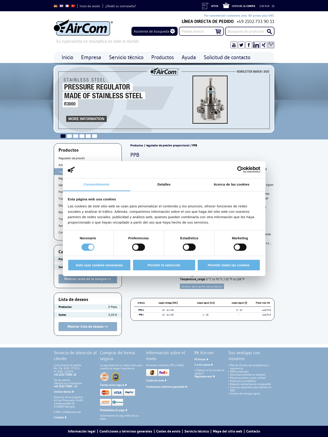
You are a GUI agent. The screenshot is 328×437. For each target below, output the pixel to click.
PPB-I (141, 314)
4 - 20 (205, 314)
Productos (136, 145)
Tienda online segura (112, 385)
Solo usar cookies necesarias (99, 265)
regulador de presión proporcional (168, 145)
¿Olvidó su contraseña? (120, 6)
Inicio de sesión (90, 6)
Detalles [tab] (163, 184)
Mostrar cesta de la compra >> (87, 278)
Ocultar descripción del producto (202, 286)
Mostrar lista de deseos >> (88, 326)
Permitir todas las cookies (229, 265)
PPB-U (141, 310)
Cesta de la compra (243, 6)
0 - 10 (239, 310)
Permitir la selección (164, 265)
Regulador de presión (72, 158)
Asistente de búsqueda (151, 31)
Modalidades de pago (112, 410)
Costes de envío (155, 380)
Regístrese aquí (203, 376)
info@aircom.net (71, 412)
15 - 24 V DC (168, 310)
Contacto (59, 417)
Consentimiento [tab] (96, 184)
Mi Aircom (200, 359)
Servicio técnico (62, 391)
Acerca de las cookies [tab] (231, 184)
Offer (214, 6)
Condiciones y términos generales (165, 386)
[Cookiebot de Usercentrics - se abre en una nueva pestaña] (240, 169)
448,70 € (266, 310)
